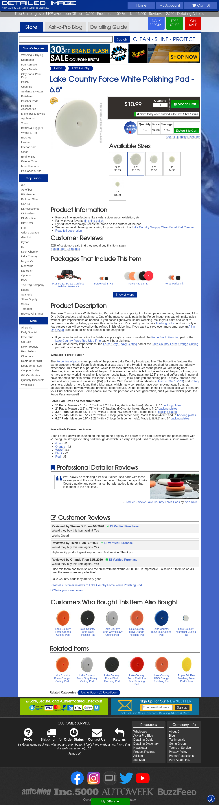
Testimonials (177, 739)
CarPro (25, 203)
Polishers (27, 96)
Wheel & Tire (29, 132)
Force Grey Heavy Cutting (120, 344)
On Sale (26, 341)
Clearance (27, 356)
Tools (24, 123)
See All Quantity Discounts (183, 136)
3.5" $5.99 (154, 162)
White (59, 450)
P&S (24, 280)
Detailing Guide (143, 739)
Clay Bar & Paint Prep (31, 75)
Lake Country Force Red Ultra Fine (78, 340)
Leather (26, 142)
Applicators (28, 118)
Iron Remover (29, 64)
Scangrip (26, 294)
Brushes (26, 137)
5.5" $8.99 (118, 162)
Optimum (26, 275)
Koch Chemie (29, 251)
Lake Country (29, 256)
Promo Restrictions (181, 755)
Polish (25, 81)
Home (141, 5)
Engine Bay (28, 156)
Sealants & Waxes (32, 91)
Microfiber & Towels (33, 113)
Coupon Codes (30, 370)
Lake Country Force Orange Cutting (175, 344)
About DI (174, 731)
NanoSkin (27, 270)
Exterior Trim (29, 161)
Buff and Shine (30, 199)
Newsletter (140, 747)
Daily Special (29, 332)
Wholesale (27, 384)
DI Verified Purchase (123, 526)
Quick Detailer (29, 69)
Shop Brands (33, 178)
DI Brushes (28, 213)
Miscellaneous (30, 166)
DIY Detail (27, 222)
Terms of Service (180, 747)
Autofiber (26, 189)
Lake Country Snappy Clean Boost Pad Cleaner (163, 227)
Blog (172, 735)
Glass (24, 151)
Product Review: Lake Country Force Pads (152, 502)
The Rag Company (32, 284)
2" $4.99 (172, 162)
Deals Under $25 (31, 365)
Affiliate (138, 755)
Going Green (177, 743)
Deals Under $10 (31, 360)
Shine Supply (29, 299)
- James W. (74, 753)
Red (58, 456)
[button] (211, 799)
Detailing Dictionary (146, 743)
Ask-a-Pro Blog (143, 735)
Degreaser (27, 59)
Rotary (195, 381)
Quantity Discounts (32, 379)
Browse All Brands (32, 313)
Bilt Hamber (28, 194)
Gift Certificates (30, 375)
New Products (29, 346)
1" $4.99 (118, 187)
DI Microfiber (29, 218)
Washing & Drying (32, 54)
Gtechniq (26, 237)
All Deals (26, 327)
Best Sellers (28, 351)
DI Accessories (30, 208)
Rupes (25, 289)
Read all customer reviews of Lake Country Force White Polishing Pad (96, 585)
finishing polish (94, 220)
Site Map (139, 759)
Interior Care (28, 147)
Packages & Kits (31, 170)
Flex (23, 227)
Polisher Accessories (28, 107)
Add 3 (186, 130)
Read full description (68, 230)
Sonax (25, 304)
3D (23, 184)
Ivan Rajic (191, 502)
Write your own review (67, 590)
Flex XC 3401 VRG (170, 381)
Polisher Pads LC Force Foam (98, 692)
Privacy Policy (178, 751)
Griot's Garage (30, 232)
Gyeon (25, 242)
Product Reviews (144, 751)
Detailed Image (39, 3)
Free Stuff (27, 337)
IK (22, 246)
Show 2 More (125, 294)
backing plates (172, 405)
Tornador (26, 308)
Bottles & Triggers (32, 127)
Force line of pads (68, 361)
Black (58, 453)
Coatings (26, 86)
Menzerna (27, 265)
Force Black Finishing (165, 337)
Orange (60, 446)
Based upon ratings (65, 248)
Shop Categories (33, 48)
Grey (58, 443)
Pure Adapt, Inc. (179, 759)
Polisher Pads (29, 101)
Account (169, 5)
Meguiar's (27, 261)
